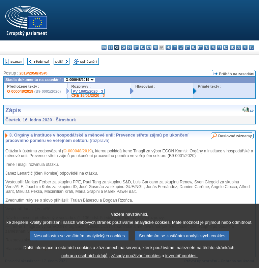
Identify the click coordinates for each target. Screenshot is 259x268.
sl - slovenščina (238, 47)
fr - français (155, 47)
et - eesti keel (136, 47)
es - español (110, 47)
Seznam (16, 61)
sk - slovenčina (232, 47)
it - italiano (174, 47)
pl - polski (212, 47)
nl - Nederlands (206, 47)
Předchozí (41, 61)
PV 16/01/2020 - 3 (88, 91)
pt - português (219, 47)
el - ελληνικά (142, 47)
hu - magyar (193, 47)
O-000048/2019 (20, 91)
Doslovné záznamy (235, 136)
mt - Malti (200, 47)
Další (59, 61)
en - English (148, 47)
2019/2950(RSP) (33, 73)
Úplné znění (88, 61)
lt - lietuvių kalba (187, 47)
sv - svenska (251, 47)
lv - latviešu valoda (180, 47)
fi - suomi (245, 47)
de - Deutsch (129, 47)
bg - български (104, 47)
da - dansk (123, 47)
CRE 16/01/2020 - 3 (88, 95)
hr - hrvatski (168, 47)
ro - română (225, 47)
